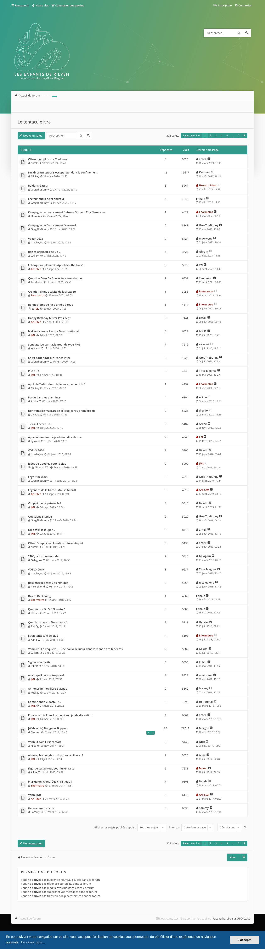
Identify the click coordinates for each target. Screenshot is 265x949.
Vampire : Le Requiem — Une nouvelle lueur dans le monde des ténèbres (75, 649)
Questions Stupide (40, 516)
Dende (203, 781)
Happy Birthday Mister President (49, 318)
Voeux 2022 (35, 239)
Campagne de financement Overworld (53, 225)
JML (37, 308)
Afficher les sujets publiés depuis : (129, 827)
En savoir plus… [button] (33, 942)
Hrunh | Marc (208, 185)
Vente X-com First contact (44, 742)
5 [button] (227, 135)
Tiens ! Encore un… (40, 424)
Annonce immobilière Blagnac (47, 688)
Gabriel (203, 622)
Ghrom (35, 256)
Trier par (191, 827)
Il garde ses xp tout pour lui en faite (51, 768)
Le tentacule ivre (34, 122)
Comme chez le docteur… (44, 702)
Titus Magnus (207, 371)
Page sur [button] (190, 135)
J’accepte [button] (244, 940)
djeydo (35, 414)
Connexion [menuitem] (245, 5)
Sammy (35, 812)
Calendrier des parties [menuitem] (67, 5)
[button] (244, 135)
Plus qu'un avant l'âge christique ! (50, 781)
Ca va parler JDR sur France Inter (49, 358)
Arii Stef (36, 269)
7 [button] (238, 135)
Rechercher (239, 33)
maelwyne (37, 242)
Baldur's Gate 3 (38, 185)
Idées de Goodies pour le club (47, 463)
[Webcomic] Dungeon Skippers (48, 728)
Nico (33, 745)
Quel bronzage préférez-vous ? (48, 622)
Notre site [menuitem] (40, 5)
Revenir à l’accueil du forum (38, 857)
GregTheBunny (40, 189)
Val (201, 265)
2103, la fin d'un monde (43, 556)
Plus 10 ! (33, 371)
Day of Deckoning (39, 596)
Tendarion (37, 282)
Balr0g (35, 626)
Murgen (35, 732)
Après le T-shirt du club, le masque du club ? (56, 384)
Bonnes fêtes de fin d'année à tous (50, 305)
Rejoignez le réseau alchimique (48, 583)
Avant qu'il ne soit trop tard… (47, 675)
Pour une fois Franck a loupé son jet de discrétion (60, 715)
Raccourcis (22, 5)
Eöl (201, 437)
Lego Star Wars (38, 477)
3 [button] (216, 135)
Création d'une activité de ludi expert (52, 291)
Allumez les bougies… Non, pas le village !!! (55, 755)
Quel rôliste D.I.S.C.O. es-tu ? (46, 609)
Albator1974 (42, 467)
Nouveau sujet (32, 135)
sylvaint (35, 348)
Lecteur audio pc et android (46, 199)
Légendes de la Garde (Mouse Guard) (52, 490)
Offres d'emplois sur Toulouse (47, 159)
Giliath (203, 450)
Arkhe (34, 401)
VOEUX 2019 (36, 569)
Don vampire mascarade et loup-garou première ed (61, 411)
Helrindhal (206, 702)
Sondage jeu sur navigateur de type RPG (54, 344)
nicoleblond (38, 586)
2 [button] (210, 135)
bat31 (203, 318)
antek (34, 163)
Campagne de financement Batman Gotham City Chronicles (66, 212)
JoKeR (34, 666)
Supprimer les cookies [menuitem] (197, 918)
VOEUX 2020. (36, 450)
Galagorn (36, 560)
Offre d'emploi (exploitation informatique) (55, 543)
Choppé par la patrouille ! (44, 503)
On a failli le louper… (41, 530)
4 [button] (221, 135)
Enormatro (206, 212)
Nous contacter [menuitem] (168, 918)
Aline (34, 639)
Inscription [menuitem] (225, 5)
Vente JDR (34, 795)
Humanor (36, 216)
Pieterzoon (206, 291)
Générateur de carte (41, 808)
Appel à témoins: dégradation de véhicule (55, 437)
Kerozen (204, 172)
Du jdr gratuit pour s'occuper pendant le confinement (63, 172)
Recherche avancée (246, 33)
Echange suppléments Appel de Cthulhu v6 (56, 265)
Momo (203, 768)
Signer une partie (39, 662)
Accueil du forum (30, 918)
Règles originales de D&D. (44, 252)
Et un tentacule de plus (43, 636)
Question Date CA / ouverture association (55, 278)
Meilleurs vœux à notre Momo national (53, 331)
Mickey (35, 176)
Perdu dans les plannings (44, 397)
